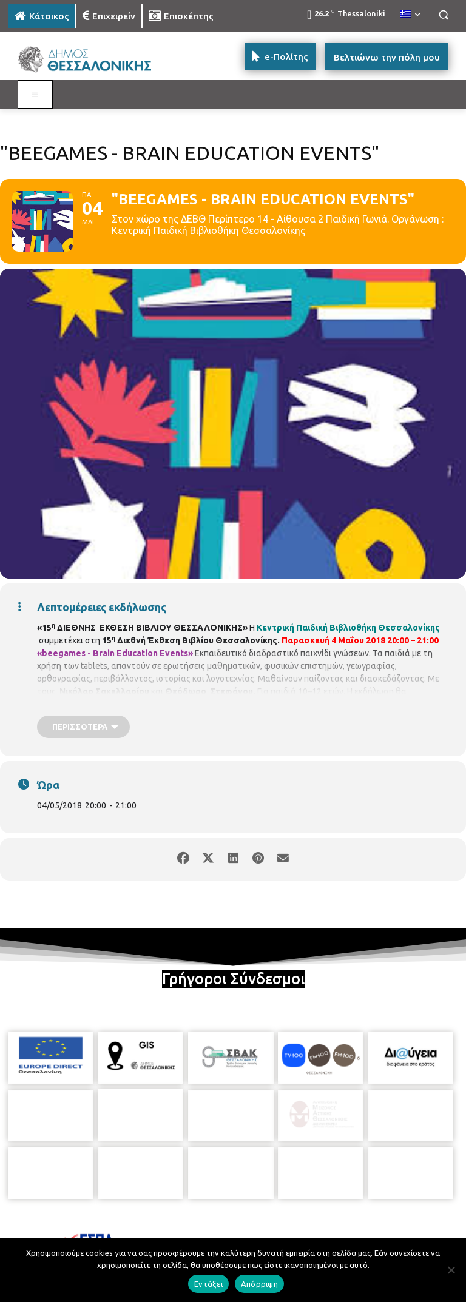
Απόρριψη (259, 1284)
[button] (443, 15)
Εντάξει (208, 1284)
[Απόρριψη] (451, 1270)
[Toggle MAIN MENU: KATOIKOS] (35, 94)
